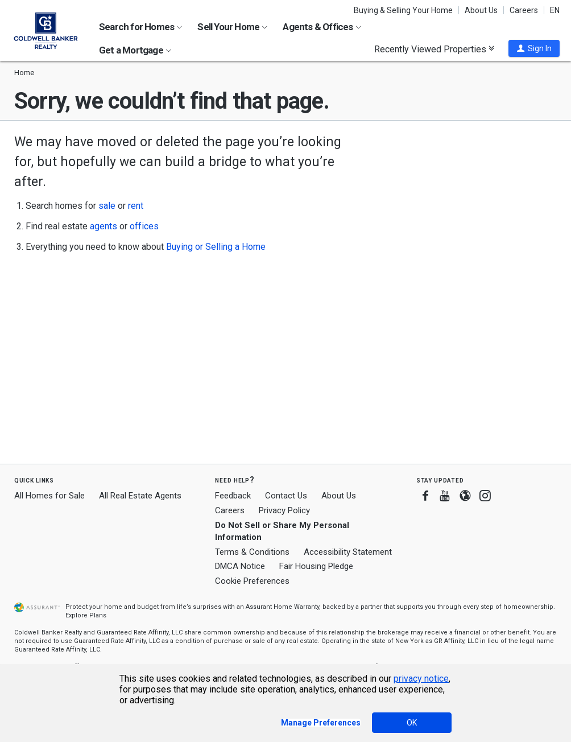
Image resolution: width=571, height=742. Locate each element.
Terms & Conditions (252, 552)
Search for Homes (140, 26)
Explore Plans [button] (85, 615)
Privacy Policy (284, 510)
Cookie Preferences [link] (252, 581)
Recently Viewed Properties (434, 49)
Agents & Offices (322, 26)
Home (24, 72)
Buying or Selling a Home (216, 246)
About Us (481, 10)
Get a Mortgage (135, 50)
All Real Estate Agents (140, 495)
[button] (534, 48)
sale (106, 205)
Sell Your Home (232, 26)
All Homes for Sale (49, 495)
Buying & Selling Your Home (403, 10)
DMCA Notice (240, 566)
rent (135, 205)
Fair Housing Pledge (316, 566)
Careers (524, 10)
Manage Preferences (321, 723)
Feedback (233, 496)
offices (144, 226)
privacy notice (421, 678)
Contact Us (286, 495)
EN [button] (555, 10)
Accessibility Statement (348, 552)
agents (103, 226)
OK (412, 722)
